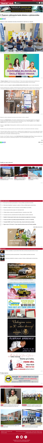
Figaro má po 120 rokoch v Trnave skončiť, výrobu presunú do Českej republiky (20, 224)
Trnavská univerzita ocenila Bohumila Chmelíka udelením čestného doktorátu (18, 214)
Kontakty (27, 432)
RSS (41, 431)
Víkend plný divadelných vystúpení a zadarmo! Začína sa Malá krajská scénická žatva (20, 178)
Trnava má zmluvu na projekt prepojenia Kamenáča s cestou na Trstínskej (19, 219)
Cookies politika (39, 432)
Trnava (2, 425)
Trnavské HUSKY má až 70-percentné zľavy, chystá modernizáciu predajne (19, 221)
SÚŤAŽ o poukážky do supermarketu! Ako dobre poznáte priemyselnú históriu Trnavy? (21, 250)
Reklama (38, 431)
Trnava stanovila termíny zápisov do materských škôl (14, 209)
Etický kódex (34, 431)
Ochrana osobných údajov (27, 431)
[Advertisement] (10, 153)
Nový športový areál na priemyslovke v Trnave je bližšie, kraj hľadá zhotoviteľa (6, 178)
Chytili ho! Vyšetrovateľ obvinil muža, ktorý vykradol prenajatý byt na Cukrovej (19, 217)
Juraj (42, 0)
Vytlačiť (41, 142)
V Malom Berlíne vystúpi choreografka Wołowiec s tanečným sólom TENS (18, 212)
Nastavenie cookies (32, 432)
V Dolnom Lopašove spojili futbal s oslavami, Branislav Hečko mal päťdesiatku (31, 405)
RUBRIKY (18, 3)
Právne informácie (19, 431)
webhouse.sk (26, 441)
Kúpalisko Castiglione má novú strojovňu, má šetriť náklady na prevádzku (35, 178)
